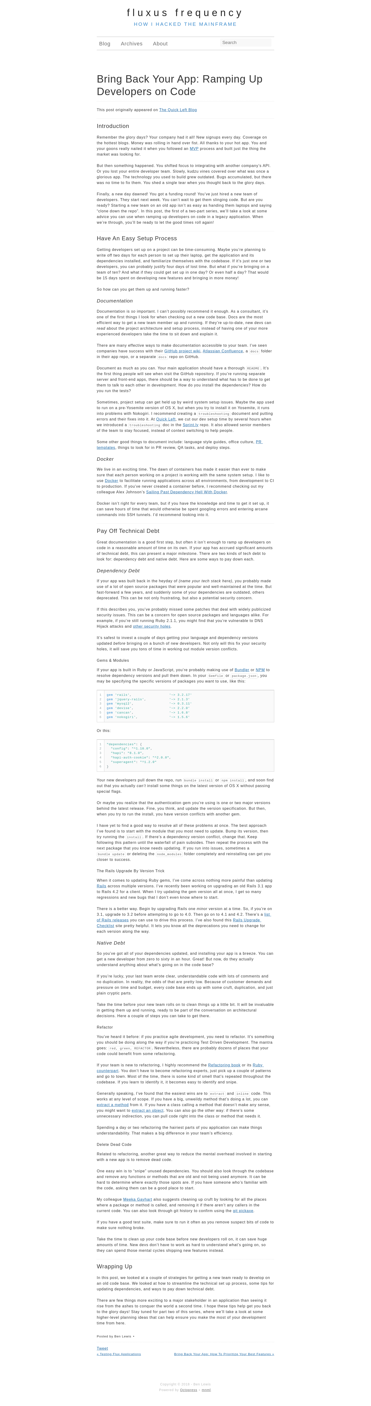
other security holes (152, 626)
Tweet (102, 1348)
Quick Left (166, 419)
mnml (206, 1390)
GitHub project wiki (182, 351)
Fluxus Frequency (185, 12)
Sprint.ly (191, 425)
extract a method (113, 1105)
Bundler (242, 670)
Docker (111, 481)
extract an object (147, 1110)
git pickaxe (243, 1211)
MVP (194, 149)
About (160, 44)
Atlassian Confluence (223, 351)
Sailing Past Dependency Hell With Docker (186, 492)
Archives (132, 44)
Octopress (188, 1390)
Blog (104, 44)
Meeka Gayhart (137, 1199)
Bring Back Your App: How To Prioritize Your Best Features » (224, 1354)
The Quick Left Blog (178, 110)
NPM (260, 670)
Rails (101, 886)
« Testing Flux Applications (119, 1354)
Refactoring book (224, 1065)
